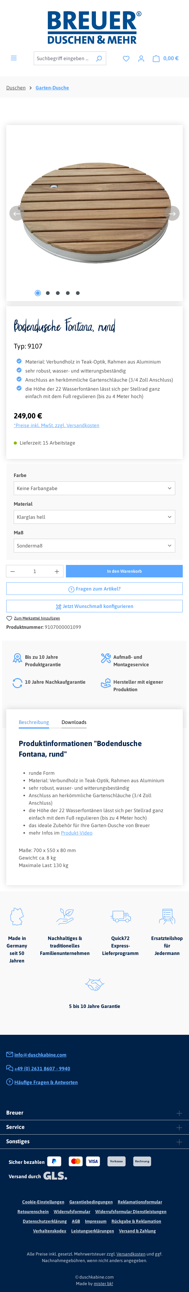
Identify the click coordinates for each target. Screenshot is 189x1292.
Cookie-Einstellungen (43, 1201)
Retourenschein (33, 1211)
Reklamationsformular (140, 1201)
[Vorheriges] (16, 213)
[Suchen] (99, 58)
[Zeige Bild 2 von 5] (48, 293)
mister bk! (103, 1283)
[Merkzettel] (126, 58)
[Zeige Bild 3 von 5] (58, 293)
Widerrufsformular (72, 1211)
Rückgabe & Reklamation (136, 1221)
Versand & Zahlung (137, 1230)
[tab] (34, 723)
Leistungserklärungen (92, 1230)
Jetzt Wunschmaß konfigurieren (94, 605)
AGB (76, 1221)
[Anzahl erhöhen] (57, 571)
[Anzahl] (35, 571)
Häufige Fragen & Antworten (46, 1082)
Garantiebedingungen (91, 1201)
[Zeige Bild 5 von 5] (78, 293)
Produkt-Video (76, 833)
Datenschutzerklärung (45, 1221)
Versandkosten (131, 1253)
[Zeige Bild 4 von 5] (68, 293)
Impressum (96, 1221)
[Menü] (13, 57)
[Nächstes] (172, 213)
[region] (94, 213)
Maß (18, 532)
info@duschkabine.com (40, 1055)
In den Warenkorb (124, 571)
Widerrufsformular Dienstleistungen (131, 1211)
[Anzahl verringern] (12, 571)
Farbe (20, 474)
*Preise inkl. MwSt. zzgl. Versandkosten (56, 425)
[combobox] (63, 58)
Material (23, 503)
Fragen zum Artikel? (94, 588)
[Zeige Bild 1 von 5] (38, 293)
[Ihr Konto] (141, 58)
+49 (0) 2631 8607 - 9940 (42, 1068)
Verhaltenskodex (49, 1230)
